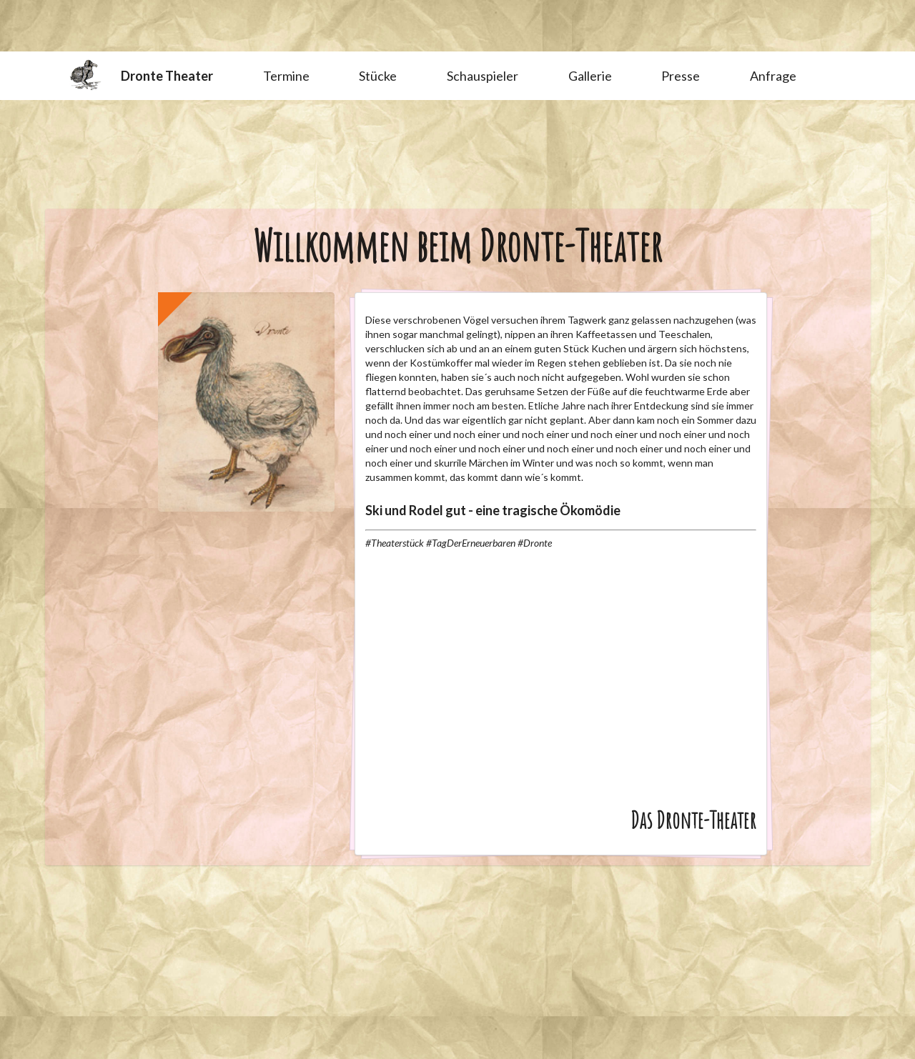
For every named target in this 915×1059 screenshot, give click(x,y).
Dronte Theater (141, 75)
